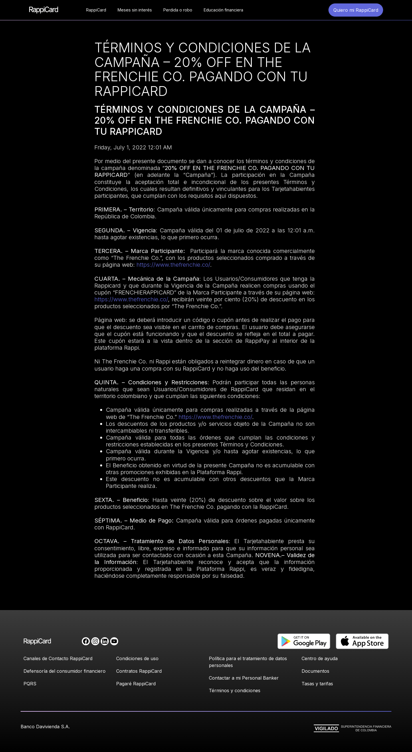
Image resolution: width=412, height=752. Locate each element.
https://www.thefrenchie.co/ (172, 264)
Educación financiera (223, 9)
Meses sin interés (135, 9)
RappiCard (96, 9)
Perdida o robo (177, 9)
